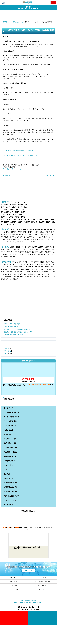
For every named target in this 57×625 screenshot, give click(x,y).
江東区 (9, 214)
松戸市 (34, 247)
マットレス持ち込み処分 (12, 417)
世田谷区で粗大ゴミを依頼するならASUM (17, 329)
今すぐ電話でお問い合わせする (12, 169)
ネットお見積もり (43, 585)
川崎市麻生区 (39, 267)
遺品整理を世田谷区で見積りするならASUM (18, 332)
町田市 (17, 217)
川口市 (12, 229)
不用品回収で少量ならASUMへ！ (14, 334)
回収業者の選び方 (10, 456)
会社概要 (14, 585)
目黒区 (15, 214)
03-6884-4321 (28, 379)
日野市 (3, 219)
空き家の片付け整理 (10, 447)
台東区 (21, 214)
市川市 (26, 249)
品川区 (6, 212)
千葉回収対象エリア (10, 491)
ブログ (21, 22)
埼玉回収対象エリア (10, 487)
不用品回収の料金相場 (11, 326)
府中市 (9, 219)
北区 (11, 212)
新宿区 (18, 209)
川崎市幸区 (4, 269)
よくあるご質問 (14, 581)
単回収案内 (43, 577)
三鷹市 (20, 222)
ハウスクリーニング (10, 425)
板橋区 (14, 207)
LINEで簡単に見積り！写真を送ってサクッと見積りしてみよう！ (22, 155)
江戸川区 (13, 204)
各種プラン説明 (14, 577)
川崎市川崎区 (18, 267)
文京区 (6, 204)
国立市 (6, 222)
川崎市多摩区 (14, 269)
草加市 (24, 229)
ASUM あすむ (27, 3)
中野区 (3, 214)
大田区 (6, 209)
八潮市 (35, 234)
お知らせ (6, 348)
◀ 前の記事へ (7, 175)
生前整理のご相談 (10, 439)
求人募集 (7, 474)
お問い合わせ (8, 478)
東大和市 (41, 222)
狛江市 (23, 219)
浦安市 (18, 247)
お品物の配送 (8, 430)
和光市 (19, 232)
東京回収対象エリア (10, 483)
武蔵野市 (27, 222)
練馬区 (23, 212)
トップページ (8, 408)
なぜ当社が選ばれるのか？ (42, 581)
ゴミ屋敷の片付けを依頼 (12, 412)
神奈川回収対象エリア (11, 496)
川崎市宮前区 (24, 269)
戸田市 (36, 229)
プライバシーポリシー (11, 500)
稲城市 (48, 222)
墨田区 (17, 212)
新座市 (30, 232)
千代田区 (13, 202)
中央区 (20, 202)
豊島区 (8, 207)
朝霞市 (43, 229)
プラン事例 (7, 351)
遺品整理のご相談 (10, 443)
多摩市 (23, 217)
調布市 (35, 219)
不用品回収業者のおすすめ (12, 324)
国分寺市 (16, 219)
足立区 (20, 207)
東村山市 (34, 222)
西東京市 (13, 222)
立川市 (29, 219)
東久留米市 (10, 224)
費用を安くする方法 (10, 452)
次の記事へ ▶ (50, 175)
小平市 (41, 219)
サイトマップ (8, 505)
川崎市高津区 (49, 267)
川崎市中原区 (29, 267)
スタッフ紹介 (8, 465)
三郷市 (13, 232)
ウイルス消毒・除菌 (10, 421)
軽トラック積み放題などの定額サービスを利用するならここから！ (23, 150)
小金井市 (10, 217)
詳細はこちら (28, 570)
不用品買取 (7, 434)
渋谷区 (12, 209)
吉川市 (18, 234)
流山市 (40, 247)
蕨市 (24, 232)
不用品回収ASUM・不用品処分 (11, 22)
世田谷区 (20, 204)
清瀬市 (47, 219)
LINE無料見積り (9, 461)
